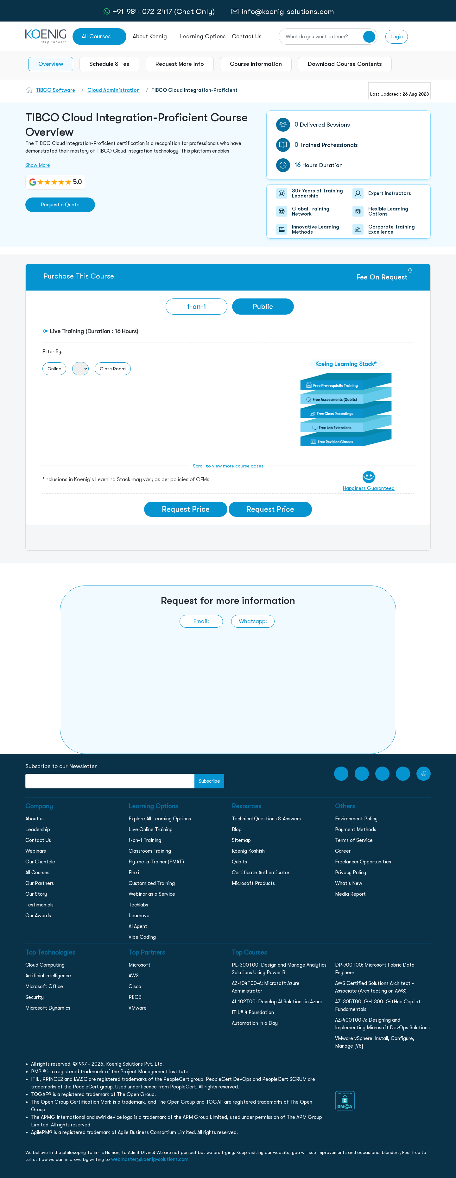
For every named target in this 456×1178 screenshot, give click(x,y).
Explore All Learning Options (160, 819)
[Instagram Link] (382, 774)
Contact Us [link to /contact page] (246, 36)
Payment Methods (355, 829)
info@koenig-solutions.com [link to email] (288, 11)
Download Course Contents (345, 64)
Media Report (350, 894)
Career (343, 851)
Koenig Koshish (248, 851)
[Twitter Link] (423, 774)
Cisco (135, 986)
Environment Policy (356, 819)
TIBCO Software (55, 90)
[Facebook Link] (362, 774)
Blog (237, 829)
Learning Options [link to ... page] (202, 36)
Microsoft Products (253, 883)
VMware (138, 1008)
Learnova (139, 915)
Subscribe (209, 781)
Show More (37, 165)
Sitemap (241, 840)
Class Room (113, 369)
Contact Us (38, 840)
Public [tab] (263, 306)
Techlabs (138, 905)
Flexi (134, 872)
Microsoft (139, 965)
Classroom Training (150, 851)
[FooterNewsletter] (110, 781)
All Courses (37, 872)
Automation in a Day (255, 1023)
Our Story (36, 894)
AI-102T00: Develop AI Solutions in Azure (277, 1002)
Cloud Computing (45, 965)
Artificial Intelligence (48, 976)
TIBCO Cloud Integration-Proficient (194, 90)
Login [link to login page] (396, 37)
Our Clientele (40, 862)
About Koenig (150, 36)
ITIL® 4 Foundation (253, 1012)
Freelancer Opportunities (363, 862)
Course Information (256, 64)
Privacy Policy (350, 872)
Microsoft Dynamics (47, 1008)
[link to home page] (45, 36)
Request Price (186, 509)
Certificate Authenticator (260, 872)
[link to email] (201, 621)
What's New (348, 883)
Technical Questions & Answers (266, 819)
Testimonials (39, 905)
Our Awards (38, 915)
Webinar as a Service (152, 894)
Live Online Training (151, 829)
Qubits (239, 862)
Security (34, 997)
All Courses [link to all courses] (96, 36)
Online (54, 369)
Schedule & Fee (109, 64)
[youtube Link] (341, 774)
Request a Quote (60, 205)
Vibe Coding (142, 937)
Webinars (35, 851)
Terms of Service (354, 840)
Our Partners (39, 883)
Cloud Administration (113, 90)
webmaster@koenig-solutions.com (149, 1159)
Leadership (37, 829)
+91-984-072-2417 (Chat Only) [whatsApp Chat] (164, 11)
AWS (134, 976)
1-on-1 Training (145, 840)
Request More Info (179, 64)
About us (35, 819)
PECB (135, 997)
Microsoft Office (44, 986)
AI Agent (138, 926)
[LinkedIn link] (403, 774)
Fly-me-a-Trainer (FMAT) (156, 862)
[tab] (196, 306)
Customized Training (152, 883)
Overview (50, 64)
